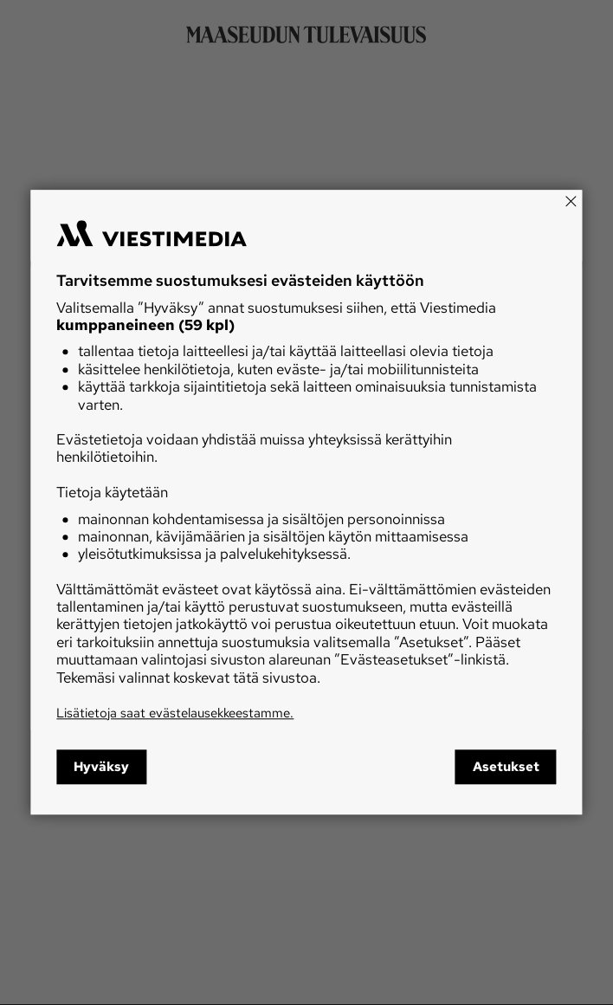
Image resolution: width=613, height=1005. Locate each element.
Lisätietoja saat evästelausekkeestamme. (175, 713)
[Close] (571, 201)
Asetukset (506, 767)
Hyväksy (101, 767)
